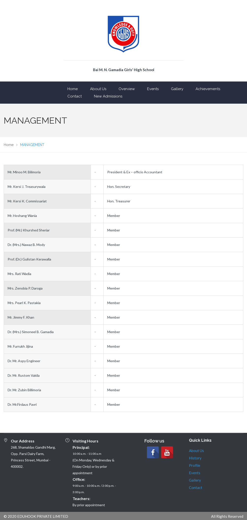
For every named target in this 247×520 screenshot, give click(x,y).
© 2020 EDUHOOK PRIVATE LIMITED (36, 516)
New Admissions (108, 96)
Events (153, 89)
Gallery (177, 89)
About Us (98, 89)
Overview (127, 89)
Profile (194, 465)
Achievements (208, 89)
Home (72, 89)
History (195, 458)
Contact (74, 96)
